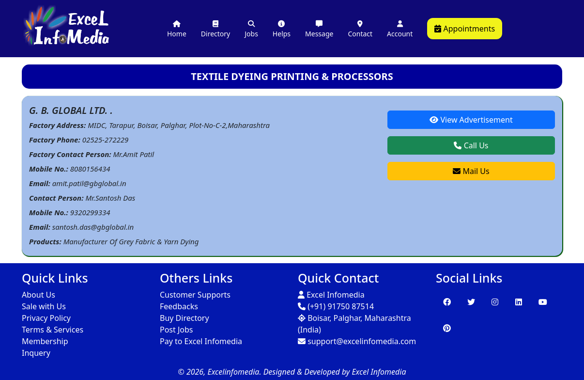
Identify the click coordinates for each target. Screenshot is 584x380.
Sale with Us (44, 306)
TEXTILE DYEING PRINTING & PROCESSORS (292, 76)
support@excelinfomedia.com (357, 341)
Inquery (36, 353)
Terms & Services (52, 329)
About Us (38, 294)
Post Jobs (176, 329)
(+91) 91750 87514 (336, 306)
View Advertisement (471, 119)
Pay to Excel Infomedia (201, 341)
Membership (45, 341)
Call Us (471, 145)
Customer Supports (195, 294)
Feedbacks (179, 306)
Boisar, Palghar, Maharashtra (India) (354, 324)
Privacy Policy (46, 318)
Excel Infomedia (331, 294)
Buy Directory (184, 318)
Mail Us (471, 171)
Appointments (464, 28)
